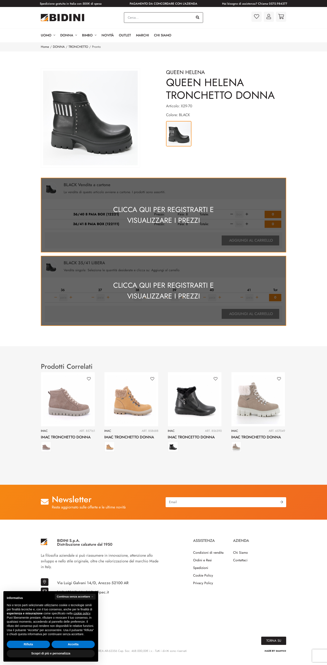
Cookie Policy (203, 581)
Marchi (142, 35)
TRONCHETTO (78, 46)
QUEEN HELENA (185, 72)
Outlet (125, 35)
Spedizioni (200, 573)
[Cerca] (197, 17)
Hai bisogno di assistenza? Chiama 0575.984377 (254, 3)
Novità (108, 35)
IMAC (44, 437)
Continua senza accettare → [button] (75, 596)
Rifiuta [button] (28, 644)
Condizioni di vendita (208, 558)
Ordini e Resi (202, 566)
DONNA (59, 46)
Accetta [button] (73, 644)
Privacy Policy (203, 589)
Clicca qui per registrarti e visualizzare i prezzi (163, 217)
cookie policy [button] (81, 613)
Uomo (48, 35)
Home (45, 46)
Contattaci (240, 566)
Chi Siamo (162, 35)
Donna (68, 35)
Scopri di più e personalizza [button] (50, 653)
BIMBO (89, 35)
